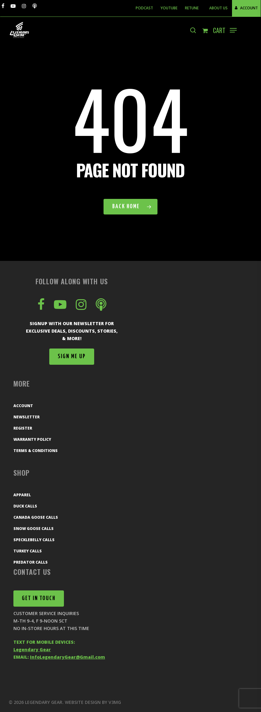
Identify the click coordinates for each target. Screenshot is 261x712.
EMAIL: (59, 657)
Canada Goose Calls (35, 517)
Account (23, 405)
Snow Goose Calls (33, 528)
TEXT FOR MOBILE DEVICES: (44, 642)
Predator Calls (30, 562)
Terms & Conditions (35, 450)
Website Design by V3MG (93, 702)
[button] (233, 30)
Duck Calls (25, 506)
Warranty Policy (32, 439)
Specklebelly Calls (34, 539)
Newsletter (26, 417)
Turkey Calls (27, 551)
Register (22, 428)
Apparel (22, 495)
